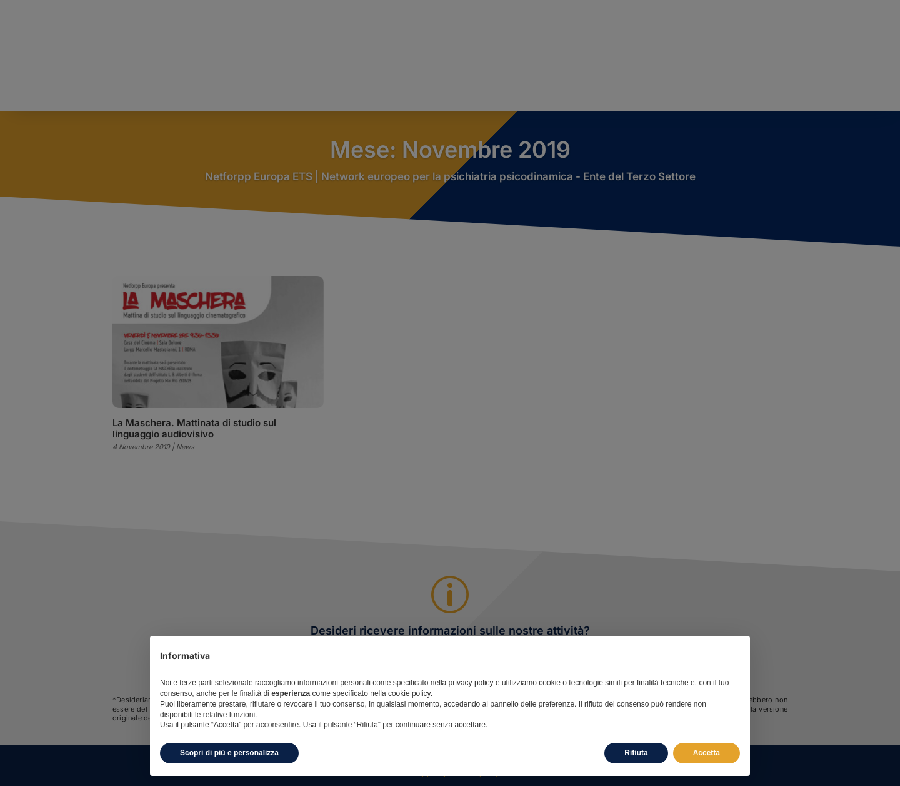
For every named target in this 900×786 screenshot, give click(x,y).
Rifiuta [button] (636, 752)
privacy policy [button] (471, 682)
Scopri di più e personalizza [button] (229, 752)
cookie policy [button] (409, 693)
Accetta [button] (706, 752)
